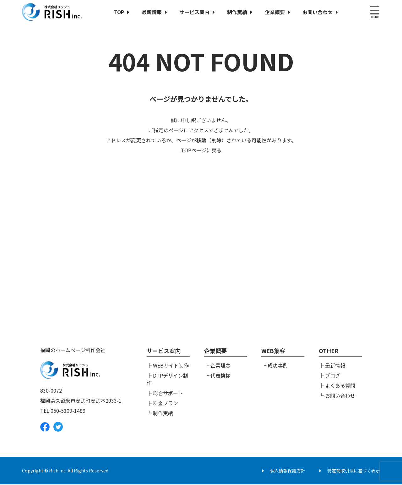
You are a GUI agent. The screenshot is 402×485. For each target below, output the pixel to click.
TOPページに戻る (201, 150)
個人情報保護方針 (287, 471)
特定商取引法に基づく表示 (353, 471)
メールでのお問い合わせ (281, 283)
